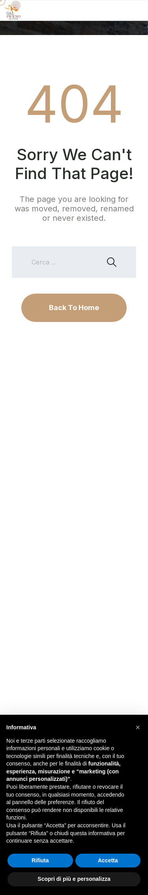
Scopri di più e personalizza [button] (73, 879)
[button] (137, 727)
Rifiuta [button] (40, 860)
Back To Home (74, 307)
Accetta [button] (108, 860)
